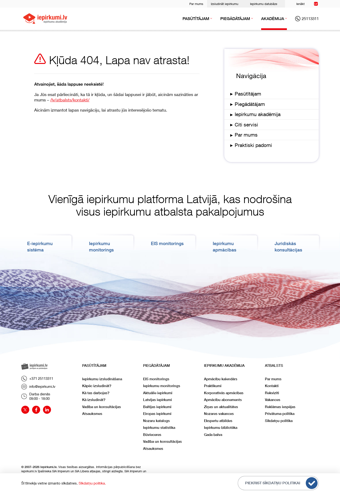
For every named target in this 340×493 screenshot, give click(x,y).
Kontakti (272, 386)
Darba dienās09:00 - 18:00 (35, 396)
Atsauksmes (92, 414)
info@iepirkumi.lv (38, 386)
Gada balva (213, 435)
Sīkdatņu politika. (92, 483)
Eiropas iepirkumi (157, 414)
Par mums (196, 4)
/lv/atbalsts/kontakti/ (69, 99)
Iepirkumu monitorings (161, 386)
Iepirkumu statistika (159, 428)
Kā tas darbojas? (95, 393)
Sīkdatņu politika (279, 421)
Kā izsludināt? (93, 400)
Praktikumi (212, 386)
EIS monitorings (169, 243)
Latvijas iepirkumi (157, 400)
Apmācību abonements (223, 400)
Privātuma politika (279, 414)
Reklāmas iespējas (280, 407)
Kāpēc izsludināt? (96, 386)
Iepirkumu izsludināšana (102, 379)
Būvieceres (152, 435)
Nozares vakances (219, 414)
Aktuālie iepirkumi (157, 393)
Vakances (272, 400)
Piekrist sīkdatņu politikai (281, 483)
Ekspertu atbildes (218, 421)
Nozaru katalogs (156, 421)
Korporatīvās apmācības (223, 393)
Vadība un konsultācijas (101, 407)
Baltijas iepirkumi (157, 407)
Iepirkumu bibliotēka (220, 428)
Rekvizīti (272, 393)
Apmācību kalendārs (220, 379)
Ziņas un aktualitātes (221, 407)
